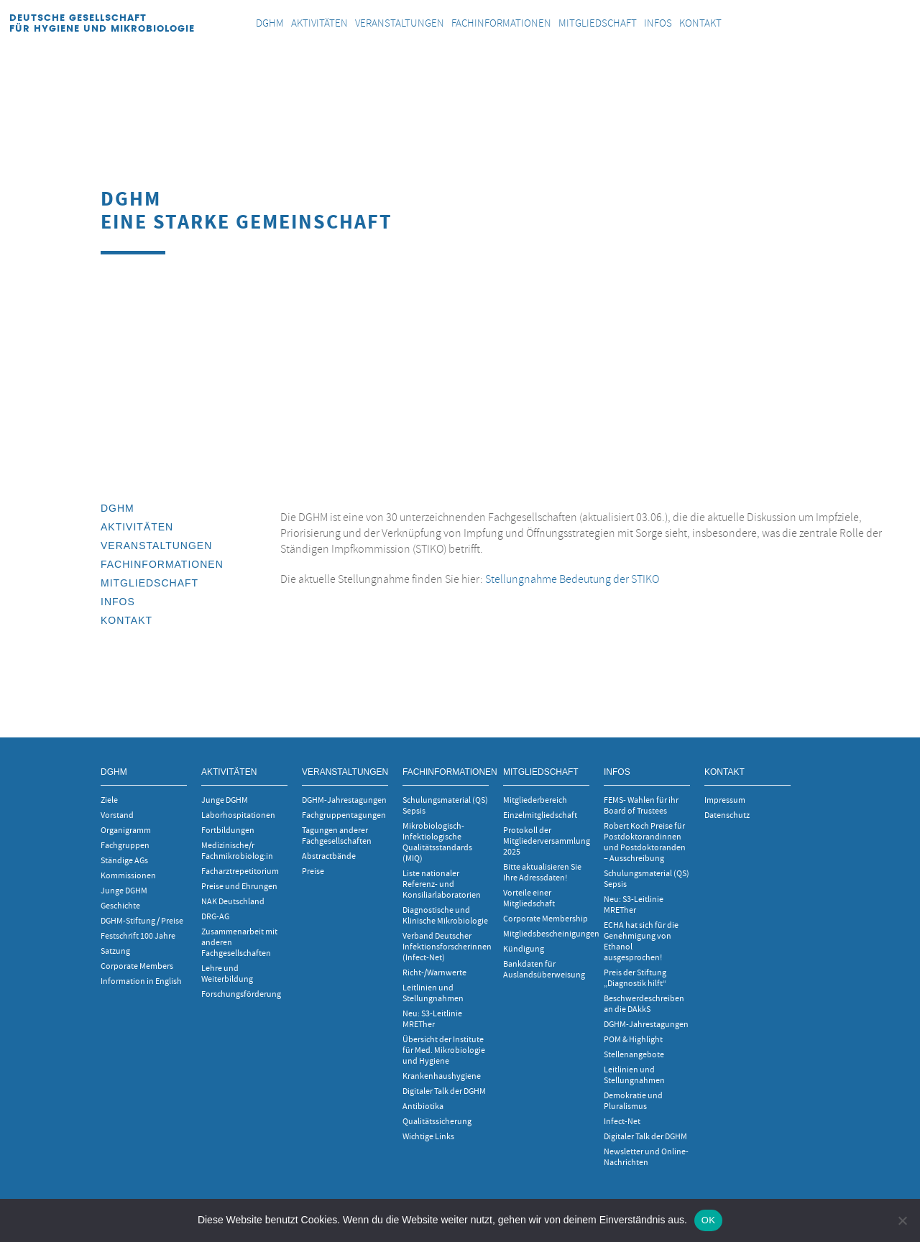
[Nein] (902, 1220)
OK (708, 1220)
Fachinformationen (162, 564)
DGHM (117, 508)
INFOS (118, 601)
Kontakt (126, 620)
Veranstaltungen (156, 545)
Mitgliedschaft (149, 583)
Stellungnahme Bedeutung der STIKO (572, 579)
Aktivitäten (137, 527)
